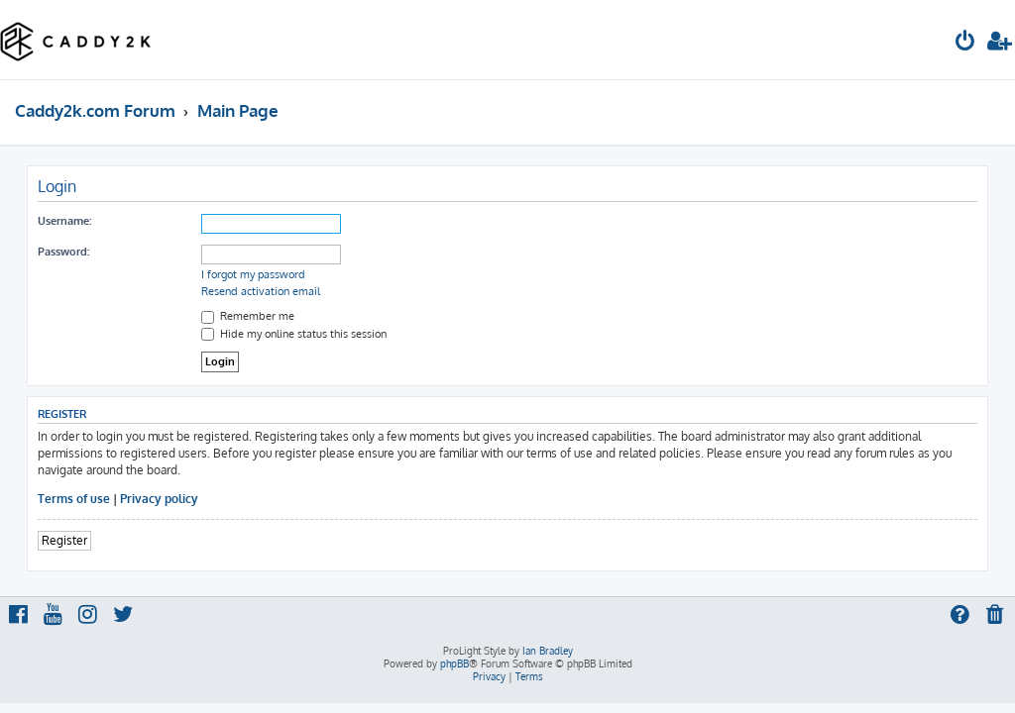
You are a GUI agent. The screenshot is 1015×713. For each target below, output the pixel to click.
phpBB (454, 663)
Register (64, 540)
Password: (63, 251)
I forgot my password (253, 274)
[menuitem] (965, 43)
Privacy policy (159, 498)
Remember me (247, 316)
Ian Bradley (547, 651)
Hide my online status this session (294, 334)
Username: (64, 221)
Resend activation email (260, 291)
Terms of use (74, 498)
